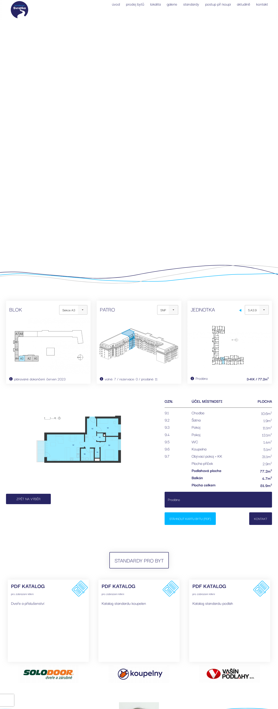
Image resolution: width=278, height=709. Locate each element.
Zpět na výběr (28, 498)
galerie (172, 4)
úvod (116, 4)
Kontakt (260, 518)
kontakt (262, 4)
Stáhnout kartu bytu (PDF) (190, 518)
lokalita (155, 4)
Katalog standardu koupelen (124, 603)
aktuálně (243, 4)
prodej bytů (135, 4)
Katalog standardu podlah (212, 603)
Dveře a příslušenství (27, 603)
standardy (191, 4)
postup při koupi (218, 4)
